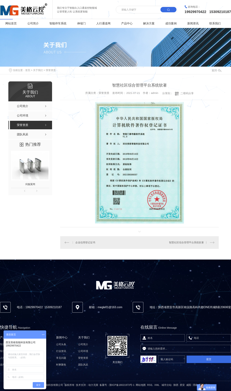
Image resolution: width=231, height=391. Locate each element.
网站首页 (11, 23)
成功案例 (171, 23)
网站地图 (141, 385)
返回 (216, 70)
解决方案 (149, 23)
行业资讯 (61, 351)
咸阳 (188, 385)
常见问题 (61, 357)
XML (157, 385)
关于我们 (38, 70)
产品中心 (127, 23)
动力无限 (93, 385)
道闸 (2, 364)
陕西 (175, 385)
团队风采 (83, 364)
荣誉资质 (51, 70)
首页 (27, 70)
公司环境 (83, 351)
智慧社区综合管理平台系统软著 (186, 242)
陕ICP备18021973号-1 (121, 385)
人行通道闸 (103, 23)
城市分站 (166, 385)
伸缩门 (81, 23)
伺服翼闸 (30, 184)
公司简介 (33, 23)
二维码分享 (187, 93)
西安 (182, 385)
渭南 (195, 385)
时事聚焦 (61, 364)
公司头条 (61, 344)
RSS (150, 385)
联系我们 (215, 23)
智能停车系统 (57, 23)
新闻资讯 (193, 23)
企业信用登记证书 (85, 242)
